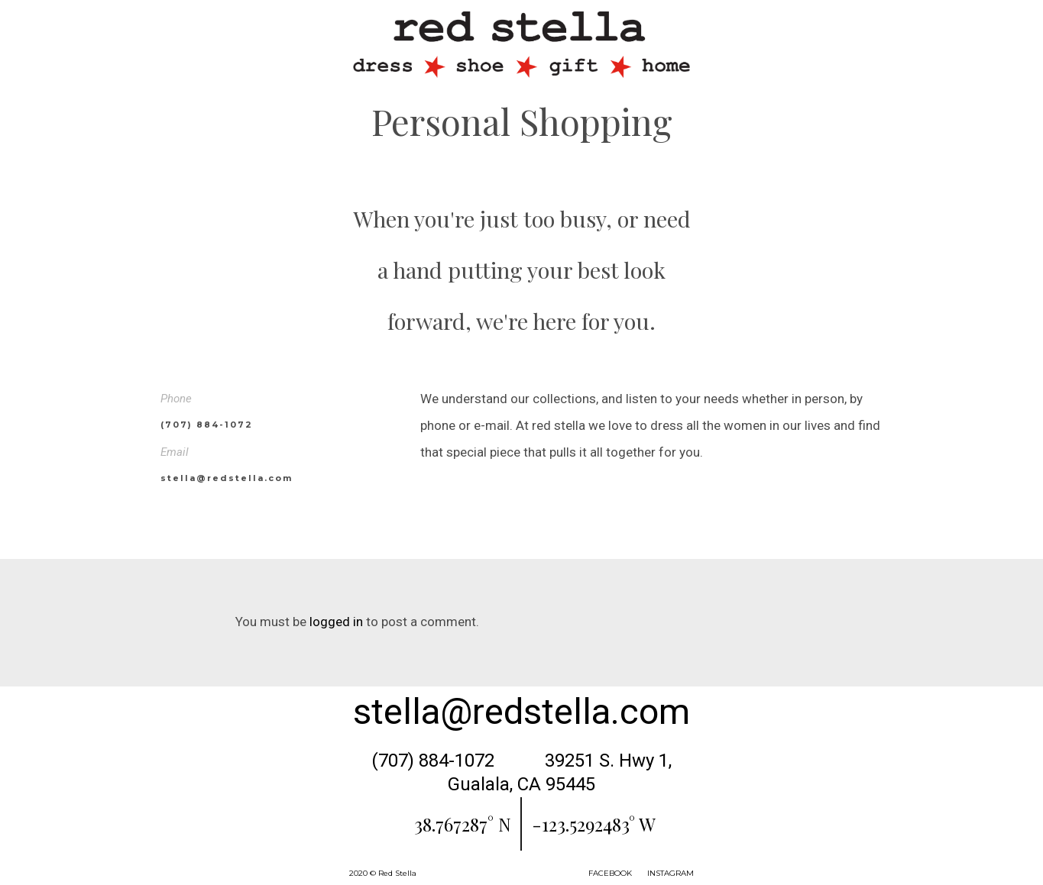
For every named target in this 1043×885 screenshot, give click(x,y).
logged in (336, 621)
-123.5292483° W (594, 824)
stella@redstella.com (521, 711)
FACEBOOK (610, 873)
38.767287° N (462, 824)
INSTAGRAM (670, 873)
